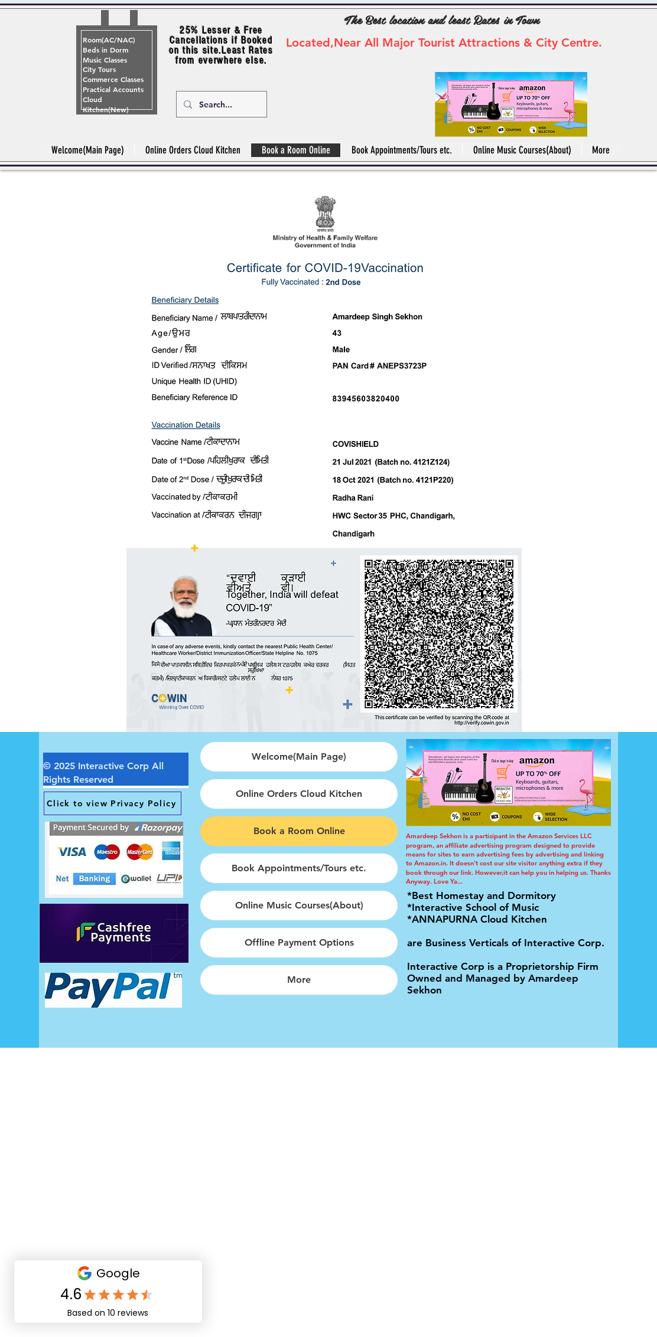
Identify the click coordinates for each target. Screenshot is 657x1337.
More (299, 979)
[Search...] (220, 104)
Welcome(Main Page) (299, 756)
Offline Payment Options (299, 942)
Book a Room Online (299, 830)
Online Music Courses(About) (299, 905)
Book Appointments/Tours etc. (299, 868)
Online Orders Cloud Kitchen (299, 793)
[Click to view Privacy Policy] (112, 803)
